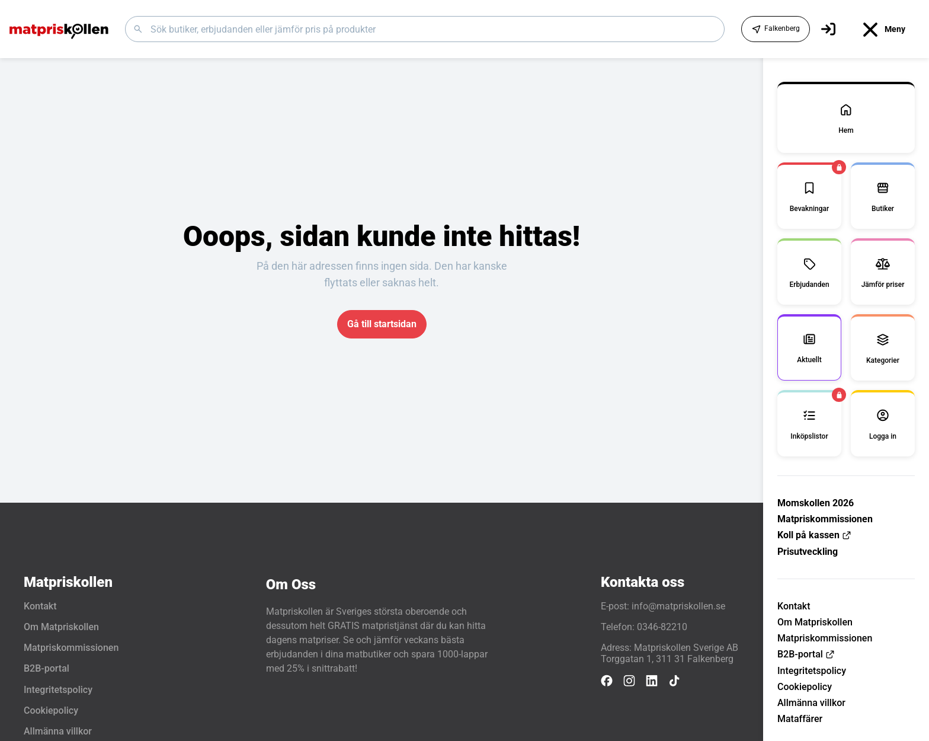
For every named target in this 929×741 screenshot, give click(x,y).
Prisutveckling (807, 551)
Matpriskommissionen (825, 519)
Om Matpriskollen (815, 622)
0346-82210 (662, 627)
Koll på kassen (814, 535)
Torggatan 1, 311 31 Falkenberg (667, 659)
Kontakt (794, 606)
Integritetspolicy (811, 670)
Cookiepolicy (804, 686)
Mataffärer (799, 718)
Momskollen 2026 (815, 503)
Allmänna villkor (811, 702)
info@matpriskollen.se (678, 606)
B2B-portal (806, 654)
